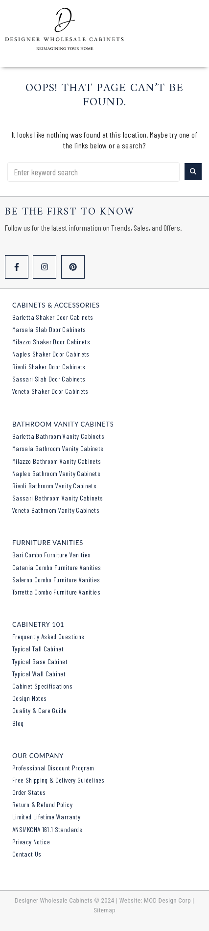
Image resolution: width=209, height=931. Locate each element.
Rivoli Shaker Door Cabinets (49, 366)
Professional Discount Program (53, 768)
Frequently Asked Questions (48, 636)
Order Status (29, 792)
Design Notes (29, 698)
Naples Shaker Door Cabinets (51, 354)
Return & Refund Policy (42, 804)
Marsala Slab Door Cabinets (49, 329)
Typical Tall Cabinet (38, 649)
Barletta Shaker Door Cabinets (52, 317)
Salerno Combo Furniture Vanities (56, 579)
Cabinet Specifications (42, 686)
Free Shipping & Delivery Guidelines (58, 780)
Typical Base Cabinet (40, 661)
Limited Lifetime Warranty (46, 816)
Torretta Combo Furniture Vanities (56, 592)
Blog (17, 723)
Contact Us (27, 854)
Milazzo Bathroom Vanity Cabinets (56, 461)
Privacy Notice (31, 841)
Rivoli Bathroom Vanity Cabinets (54, 485)
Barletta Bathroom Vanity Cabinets (58, 436)
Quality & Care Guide (39, 710)
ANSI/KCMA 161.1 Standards (47, 829)
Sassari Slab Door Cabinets (48, 379)
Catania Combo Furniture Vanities (56, 567)
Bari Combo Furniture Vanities (51, 554)
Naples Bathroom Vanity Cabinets (56, 473)
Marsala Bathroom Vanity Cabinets (58, 448)
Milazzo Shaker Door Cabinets (51, 341)
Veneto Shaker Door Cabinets (50, 391)
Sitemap (104, 910)
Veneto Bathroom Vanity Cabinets (55, 510)
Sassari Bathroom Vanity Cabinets (57, 498)
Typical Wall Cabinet (39, 673)
